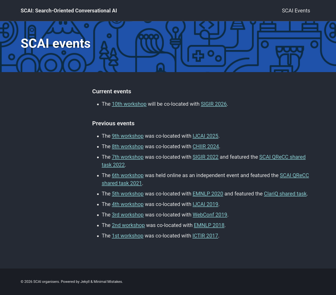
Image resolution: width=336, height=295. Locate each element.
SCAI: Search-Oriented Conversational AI (69, 11)
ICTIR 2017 (205, 236)
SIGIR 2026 (214, 104)
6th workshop (128, 175)
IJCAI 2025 (205, 136)
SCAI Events (296, 11)
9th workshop (128, 136)
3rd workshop (128, 215)
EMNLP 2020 (208, 194)
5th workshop (128, 194)
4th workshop (128, 204)
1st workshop (127, 236)
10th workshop (129, 104)
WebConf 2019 (210, 215)
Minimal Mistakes (108, 281)
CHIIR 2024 (206, 146)
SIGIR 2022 (206, 157)
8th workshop (128, 146)
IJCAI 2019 (205, 204)
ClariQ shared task (285, 194)
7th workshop (128, 157)
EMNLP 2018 (209, 225)
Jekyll (85, 281)
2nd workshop (128, 225)
